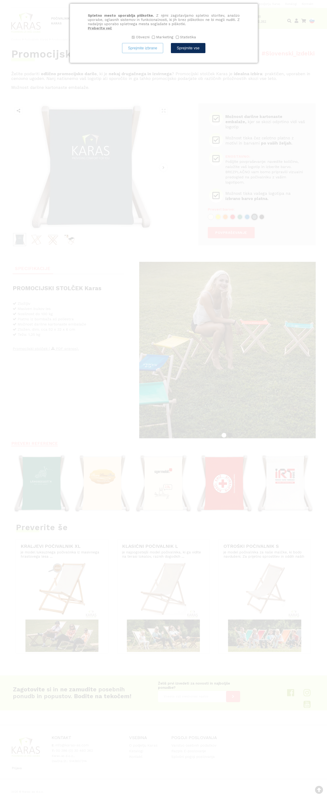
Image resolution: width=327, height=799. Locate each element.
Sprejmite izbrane (142, 48)
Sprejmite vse (188, 48)
